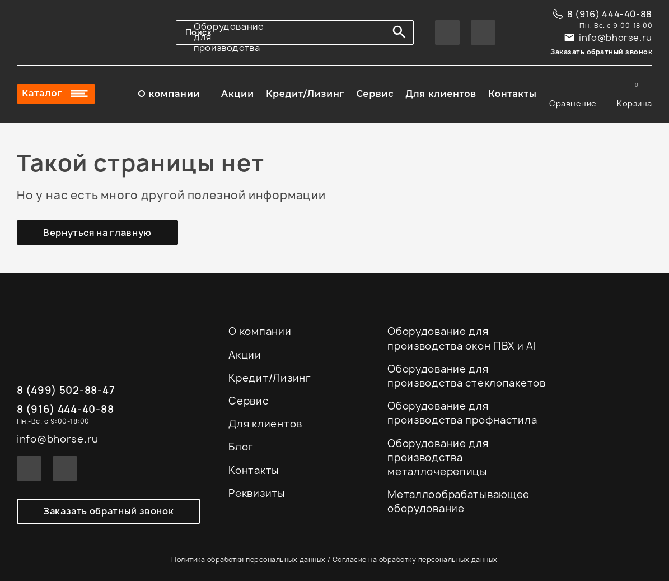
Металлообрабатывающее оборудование (458, 501)
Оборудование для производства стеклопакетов (466, 376)
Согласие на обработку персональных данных (415, 559)
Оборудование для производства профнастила (462, 413)
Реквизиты (256, 493)
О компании (169, 94)
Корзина (634, 94)
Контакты (512, 94)
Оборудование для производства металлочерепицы (438, 457)
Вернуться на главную (97, 232)
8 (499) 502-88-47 (66, 391)
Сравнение (573, 94)
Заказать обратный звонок (601, 52)
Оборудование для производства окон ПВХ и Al (461, 338)
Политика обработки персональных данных (248, 559)
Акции (237, 94)
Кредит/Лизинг (305, 94)
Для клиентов (440, 94)
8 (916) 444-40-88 (609, 14)
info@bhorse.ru (615, 37)
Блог (241, 447)
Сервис (375, 94)
